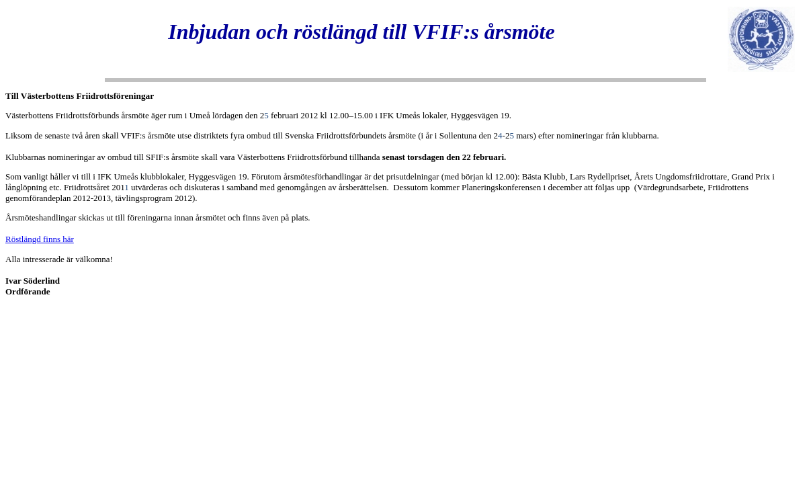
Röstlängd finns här (39, 239)
